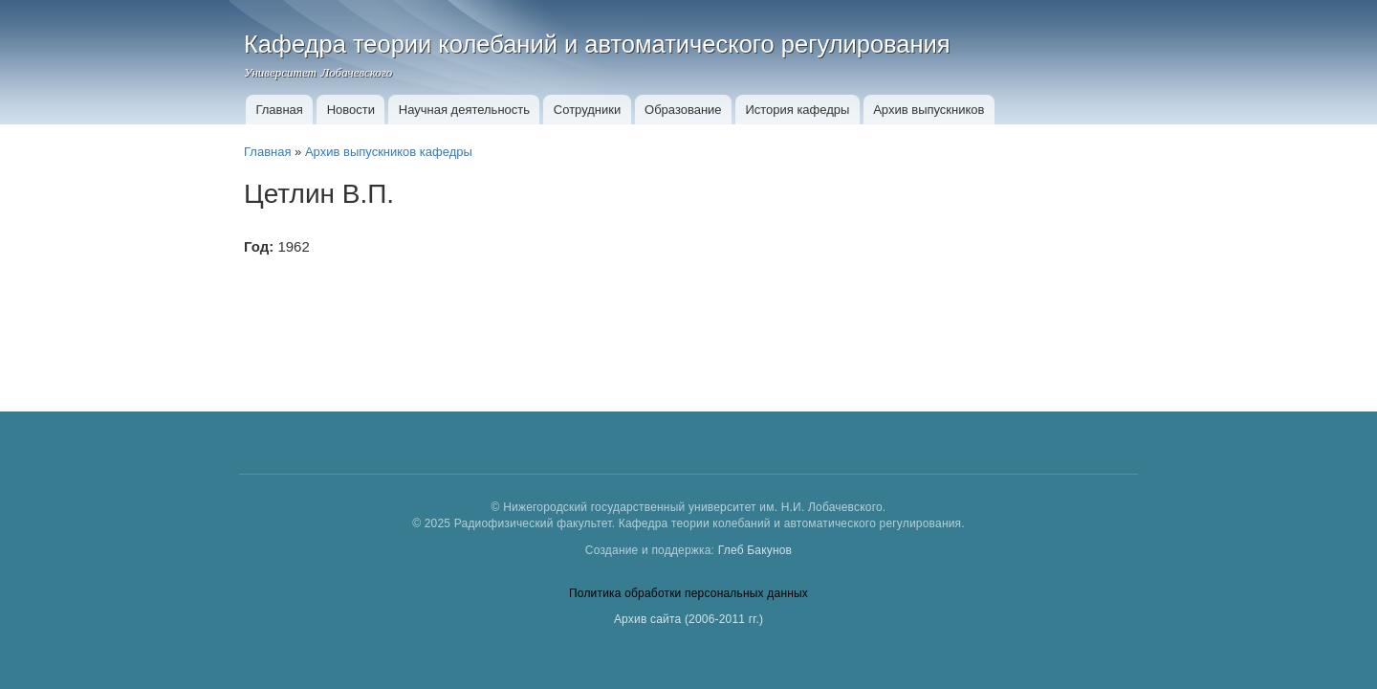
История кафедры (797, 109)
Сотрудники (587, 109)
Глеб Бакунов (755, 550)
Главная (278, 109)
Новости (351, 109)
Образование (683, 109)
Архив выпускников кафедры (388, 151)
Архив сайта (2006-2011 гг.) (688, 619)
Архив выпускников (928, 109)
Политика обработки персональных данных (688, 593)
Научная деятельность (464, 109)
